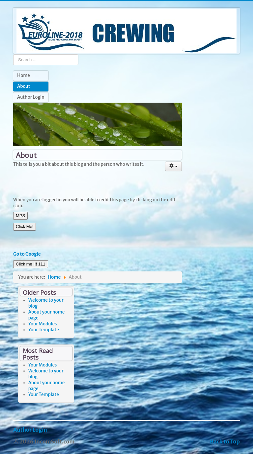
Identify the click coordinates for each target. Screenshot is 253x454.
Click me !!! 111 (30, 264)
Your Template (43, 330)
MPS (20, 215)
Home (23, 75)
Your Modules (42, 324)
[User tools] (173, 166)
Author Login (30, 97)
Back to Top (225, 441)
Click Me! (24, 226)
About (23, 86)
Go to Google (27, 254)
